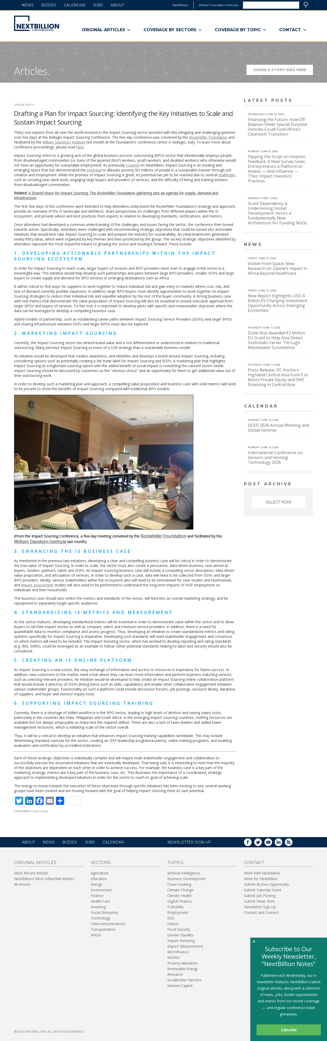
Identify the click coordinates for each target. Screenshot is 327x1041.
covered (132, 165)
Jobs (98, 5)
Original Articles (106, 30)
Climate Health (179, 895)
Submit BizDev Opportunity (266, 884)
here (80, 147)
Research (175, 974)
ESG (170, 918)
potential (94, 170)
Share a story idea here (283, 71)
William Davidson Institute (218, 5)
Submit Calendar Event (262, 889)
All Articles (22, 884)
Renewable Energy (182, 968)
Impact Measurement (185, 946)
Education (99, 878)
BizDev (48, 5)
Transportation (103, 929)
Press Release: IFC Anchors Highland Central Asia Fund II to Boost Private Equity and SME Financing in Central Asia (278, 377)
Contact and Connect (261, 912)
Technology (40, 811)
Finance (97, 895)
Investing (98, 906)
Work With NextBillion (262, 873)
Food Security (178, 929)
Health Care (100, 901)
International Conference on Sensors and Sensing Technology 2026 (275, 457)
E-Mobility (175, 906)
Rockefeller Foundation (208, 137)
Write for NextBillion (260, 878)
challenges (227, 174)
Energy (96, 884)
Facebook (251, 844)
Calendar (74, 5)
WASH (96, 935)
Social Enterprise (104, 912)
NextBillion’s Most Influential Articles (44, 878)
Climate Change (180, 889)
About (117, 5)
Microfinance (178, 951)
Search (306, 5)
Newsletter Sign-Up (260, 906)
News (28, 5)
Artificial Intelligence (183, 873)
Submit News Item (259, 901)
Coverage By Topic (240, 30)
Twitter (261, 844)
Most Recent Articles (31, 873)
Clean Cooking (179, 884)
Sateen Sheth (24, 104)
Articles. (32, 71)
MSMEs (173, 957)
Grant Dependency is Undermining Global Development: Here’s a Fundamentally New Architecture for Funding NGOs (277, 213)
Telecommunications (108, 923)
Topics (175, 862)
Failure (172, 923)
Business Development (186, 878)
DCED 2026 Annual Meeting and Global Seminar (278, 427)
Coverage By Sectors (173, 30)
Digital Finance (179, 901)
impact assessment (37, 585)
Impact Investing (181, 940)
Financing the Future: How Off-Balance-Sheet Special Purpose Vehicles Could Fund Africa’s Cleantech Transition (277, 127)
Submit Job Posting (259, 895)
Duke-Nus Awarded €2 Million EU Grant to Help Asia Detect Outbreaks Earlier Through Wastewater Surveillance (276, 340)
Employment (177, 912)
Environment (101, 889)
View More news (300, 245)
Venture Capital (179, 985)
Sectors (101, 862)
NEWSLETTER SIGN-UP (189, 842)
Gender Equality (180, 935)
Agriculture (99, 873)
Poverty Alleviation (182, 963)
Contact (293, 30)
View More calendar (296, 406)
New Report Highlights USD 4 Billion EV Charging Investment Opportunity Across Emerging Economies (277, 303)
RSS (292, 844)
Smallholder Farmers (184, 980)
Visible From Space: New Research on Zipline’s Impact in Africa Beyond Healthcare (277, 268)
